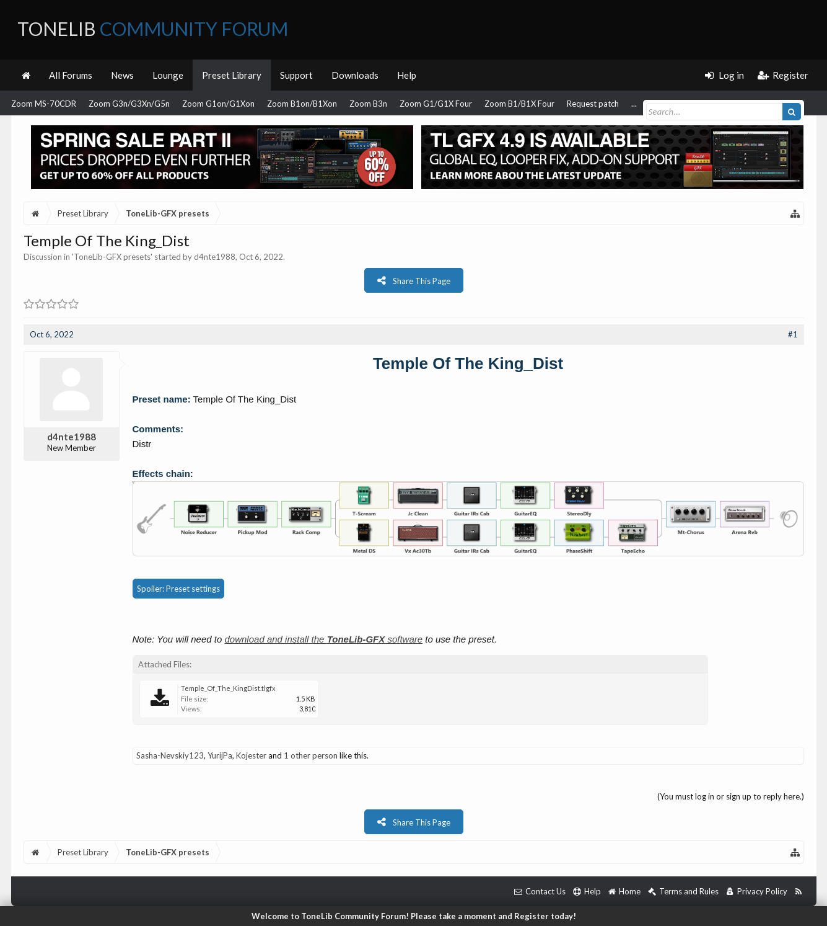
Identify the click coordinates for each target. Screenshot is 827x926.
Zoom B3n (368, 104)
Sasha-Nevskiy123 (170, 755)
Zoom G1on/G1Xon (218, 104)
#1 (793, 334)
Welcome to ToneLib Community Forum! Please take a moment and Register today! (414, 916)
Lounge (167, 75)
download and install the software (324, 639)
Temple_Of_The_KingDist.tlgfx (228, 688)
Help (406, 75)
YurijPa (220, 755)
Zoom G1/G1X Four (436, 104)
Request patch (593, 104)
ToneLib (152, 28)
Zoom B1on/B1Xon (302, 104)
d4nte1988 (214, 257)
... (634, 104)
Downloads (354, 75)
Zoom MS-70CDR (43, 104)
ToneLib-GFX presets (112, 257)
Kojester (251, 755)
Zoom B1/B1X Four (519, 104)
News (122, 75)
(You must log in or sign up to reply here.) (730, 796)
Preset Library (231, 75)
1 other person (311, 755)
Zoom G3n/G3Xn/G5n (129, 104)
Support (296, 75)
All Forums (70, 75)
